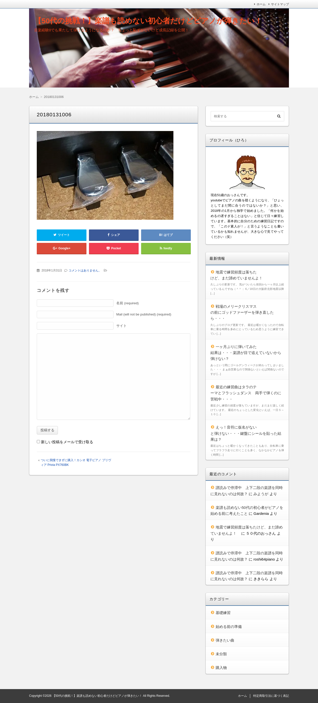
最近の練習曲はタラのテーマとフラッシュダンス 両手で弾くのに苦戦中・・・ (245, 393)
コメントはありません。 (85, 270)
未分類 (221, 654)
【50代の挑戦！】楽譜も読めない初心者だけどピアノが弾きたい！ (148, 21)
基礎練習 (223, 613)
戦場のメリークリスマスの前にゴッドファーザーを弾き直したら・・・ (242, 312)
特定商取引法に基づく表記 (271, 696)
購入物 (221, 667)
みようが (260, 494)
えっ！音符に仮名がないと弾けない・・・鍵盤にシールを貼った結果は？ (245, 433)
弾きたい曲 (225, 640)
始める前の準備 (229, 626)
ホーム (261, 4)
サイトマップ (280, 4)
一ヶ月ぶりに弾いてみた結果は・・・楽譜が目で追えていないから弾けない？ (245, 353)
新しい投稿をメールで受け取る (67, 442)
